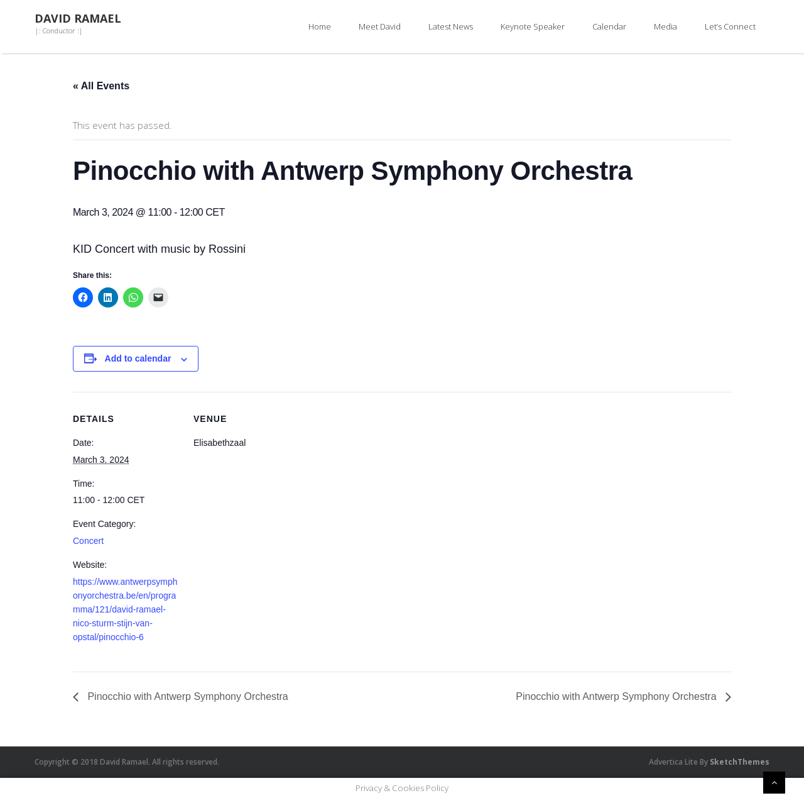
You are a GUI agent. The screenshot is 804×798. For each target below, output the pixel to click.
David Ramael (78, 18)
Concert (88, 541)
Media (665, 26)
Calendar (609, 26)
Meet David (380, 26)
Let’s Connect (730, 26)
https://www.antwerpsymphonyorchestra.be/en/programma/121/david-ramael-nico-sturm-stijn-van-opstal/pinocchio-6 (125, 609)
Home (319, 26)
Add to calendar (138, 358)
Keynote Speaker (533, 26)
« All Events (101, 85)
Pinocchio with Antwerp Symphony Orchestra (186, 696)
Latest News (450, 26)
